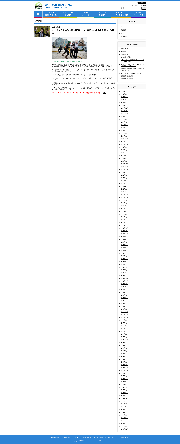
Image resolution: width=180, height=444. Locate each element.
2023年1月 (124, 161)
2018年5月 (124, 298)
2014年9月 (124, 407)
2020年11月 (124, 231)
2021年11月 (124, 197)
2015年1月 (124, 395)
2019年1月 (124, 275)
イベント (124, 26)
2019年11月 (124, 253)
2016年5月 (124, 351)
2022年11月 (124, 167)
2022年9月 (124, 172)
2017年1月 (124, 337)
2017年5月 (124, 326)
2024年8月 (124, 119)
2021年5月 (124, 214)
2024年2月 (124, 133)
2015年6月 (124, 381)
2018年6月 (124, 295)
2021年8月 (124, 206)
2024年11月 (124, 111)
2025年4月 (124, 102)
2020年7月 (124, 242)
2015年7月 (124, 379)
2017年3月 (124, 331)
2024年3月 (124, 130)
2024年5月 (124, 125)
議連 (122, 33)
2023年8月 (124, 150)
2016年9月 (124, 345)
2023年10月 (124, 144)
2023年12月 (124, 139)
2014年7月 (124, 412)
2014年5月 (124, 418)
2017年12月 (124, 312)
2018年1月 (124, 309)
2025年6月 (124, 97)
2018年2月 (124, 306)
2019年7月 (124, 259)
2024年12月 (124, 108)
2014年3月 (124, 423)
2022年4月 (124, 186)
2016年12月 (124, 340)
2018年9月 (124, 287)
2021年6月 (124, 211)
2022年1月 (124, 192)
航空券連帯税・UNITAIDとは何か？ (132, 73)
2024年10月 (124, 114)
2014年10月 (124, 404)
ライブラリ (110, 437)
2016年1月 (124, 362)
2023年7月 (124, 153)
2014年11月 (124, 401)
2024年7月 (124, 122)
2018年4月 (124, 301)
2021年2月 (124, 222)
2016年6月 (124, 348)
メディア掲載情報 (98, 437)
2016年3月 (124, 356)
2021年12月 (124, 194)
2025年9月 (124, 91)
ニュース (76, 437)
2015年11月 (124, 367)
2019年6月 (124, 261)
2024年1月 (124, 136)
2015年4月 (124, 387)
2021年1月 (124, 225)
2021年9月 (124, 203)
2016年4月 (124, 354)
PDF (104, 93)
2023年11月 (124, 141)
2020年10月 (124, 233)
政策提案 (124, 30)
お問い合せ (124, 49)
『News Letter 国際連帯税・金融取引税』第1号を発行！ (132, 60)
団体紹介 (124, 51)
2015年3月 (124, 390)
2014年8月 (124, 409)
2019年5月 (124, 264)
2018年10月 (124, 284)
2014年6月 (124, 415)
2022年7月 (124, 178)
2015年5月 (124, 384)
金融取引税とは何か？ (128, 76)
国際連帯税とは (126, 54)
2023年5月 (124, 158)
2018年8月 (124, 289)
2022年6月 (124, 180)
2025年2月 (124, 105)
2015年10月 (124, 370)
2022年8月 (124, 175)
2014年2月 (124, 426)
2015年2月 (124, 393)
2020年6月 (124, 245)
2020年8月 (124, 239)
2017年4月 (124, 328)
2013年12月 (124, 429)
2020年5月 (124, 247)
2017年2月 (124, 334)
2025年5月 (124, 100)
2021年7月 (124, 208)
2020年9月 (124, 236)
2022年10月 (124, 169)
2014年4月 (124, 421)
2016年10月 (124, 342)
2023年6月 (124, 155)
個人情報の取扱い (126, 57)
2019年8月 (124, 256)
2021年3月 (124, 220)
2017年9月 (124, 320)
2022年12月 (124, 164)
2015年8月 (124, 376)
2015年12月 (124, 365)
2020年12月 (124, 228)
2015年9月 (124, 373)
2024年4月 (124, 128)
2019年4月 (124, 267)
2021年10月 (124, 200)
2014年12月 (124, 398)
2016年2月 (124, 359)
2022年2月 (124, 189)
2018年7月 (124, 292)
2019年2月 (124, 273)
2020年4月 (124, 250)
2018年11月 (124, 281)
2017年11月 (124, 314)
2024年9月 (124, 116)
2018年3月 (124, 303)
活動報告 (86, 437)
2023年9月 (124, 147)
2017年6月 (124, 323)
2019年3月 (124, 270)
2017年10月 (124, 317)
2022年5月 (124, 183)
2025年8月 (124, 94)
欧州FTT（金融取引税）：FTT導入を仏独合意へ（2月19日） (132, 65)
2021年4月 (124, 217)
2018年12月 (124, 278)
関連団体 (124, 37)
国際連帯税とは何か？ (128, 79)
